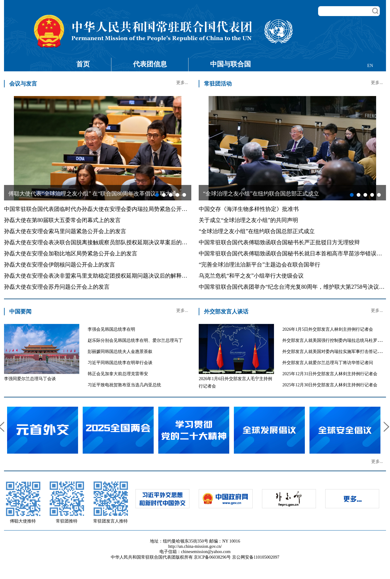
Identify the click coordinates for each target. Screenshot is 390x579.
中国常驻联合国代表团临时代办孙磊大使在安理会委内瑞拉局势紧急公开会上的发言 (107, 209)
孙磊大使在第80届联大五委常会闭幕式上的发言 (62, 220)
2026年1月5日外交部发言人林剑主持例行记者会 (327, 329)
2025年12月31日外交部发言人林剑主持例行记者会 (329, 373)
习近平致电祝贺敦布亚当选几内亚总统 (124, 385)
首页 (83, 64)
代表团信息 (150, 64)
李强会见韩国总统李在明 (111, 329)
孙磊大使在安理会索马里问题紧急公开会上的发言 (65, 231)
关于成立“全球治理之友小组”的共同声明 (248, 220)
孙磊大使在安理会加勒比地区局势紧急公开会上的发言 (70, 253)
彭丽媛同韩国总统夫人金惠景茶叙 (120, 351)
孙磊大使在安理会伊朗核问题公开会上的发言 (59, 265)
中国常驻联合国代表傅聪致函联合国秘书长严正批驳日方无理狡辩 (279, 242)
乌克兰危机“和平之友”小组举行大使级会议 (251, 276)
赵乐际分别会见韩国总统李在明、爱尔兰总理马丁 (135, 340)
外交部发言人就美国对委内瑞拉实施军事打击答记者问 (334, 351)
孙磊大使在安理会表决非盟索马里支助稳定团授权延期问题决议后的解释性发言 (101, 276)
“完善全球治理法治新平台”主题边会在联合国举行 (259, 265)
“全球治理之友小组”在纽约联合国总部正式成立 (257, 231)
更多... (182, 82)
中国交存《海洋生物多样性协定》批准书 (249, 209)
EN (370, 65)
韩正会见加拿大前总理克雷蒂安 (118, 373)
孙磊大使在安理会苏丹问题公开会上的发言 (57, 287)
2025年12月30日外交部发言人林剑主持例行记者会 (329, 385)
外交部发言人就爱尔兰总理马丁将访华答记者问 (327, 362)
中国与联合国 (230, 64)
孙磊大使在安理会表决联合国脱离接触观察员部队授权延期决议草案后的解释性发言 (107, 242)
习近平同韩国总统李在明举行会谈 (120, 362)
